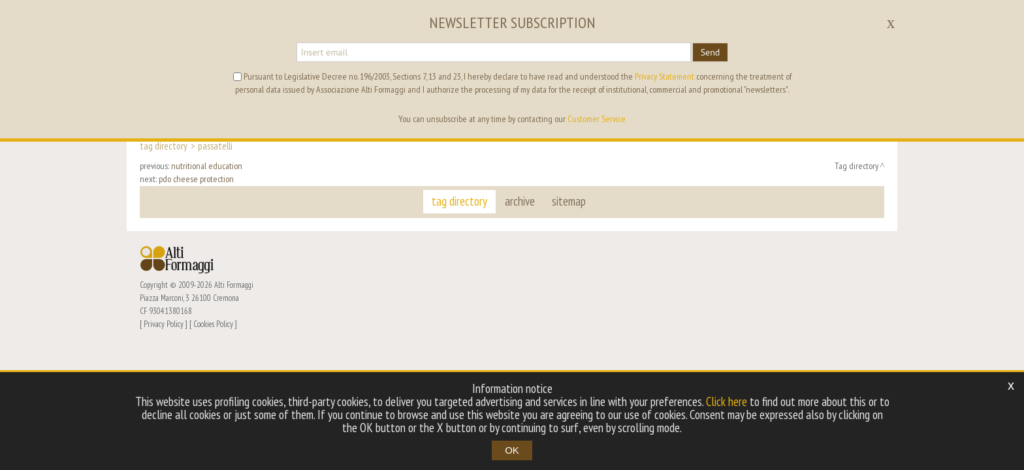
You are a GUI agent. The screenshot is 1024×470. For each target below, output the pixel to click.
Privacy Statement (664, 76)
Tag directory (163, 145)
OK (512, 450)
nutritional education (206, 166)
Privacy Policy (164, 324)
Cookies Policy (213, 324)
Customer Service (597, 119)
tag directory (460, 201)
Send (710, 52)
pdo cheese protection (196, 179)
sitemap (569, 201)
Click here (726, 401)
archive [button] (520, 201)
